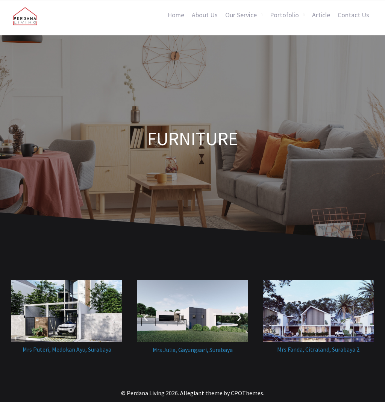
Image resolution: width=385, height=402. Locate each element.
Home (175, 15)
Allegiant (192, 393)
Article (321, 15)
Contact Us (353, 15)
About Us (205, 15)
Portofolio (284, 15)
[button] (19, 317)
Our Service (241, 15)
